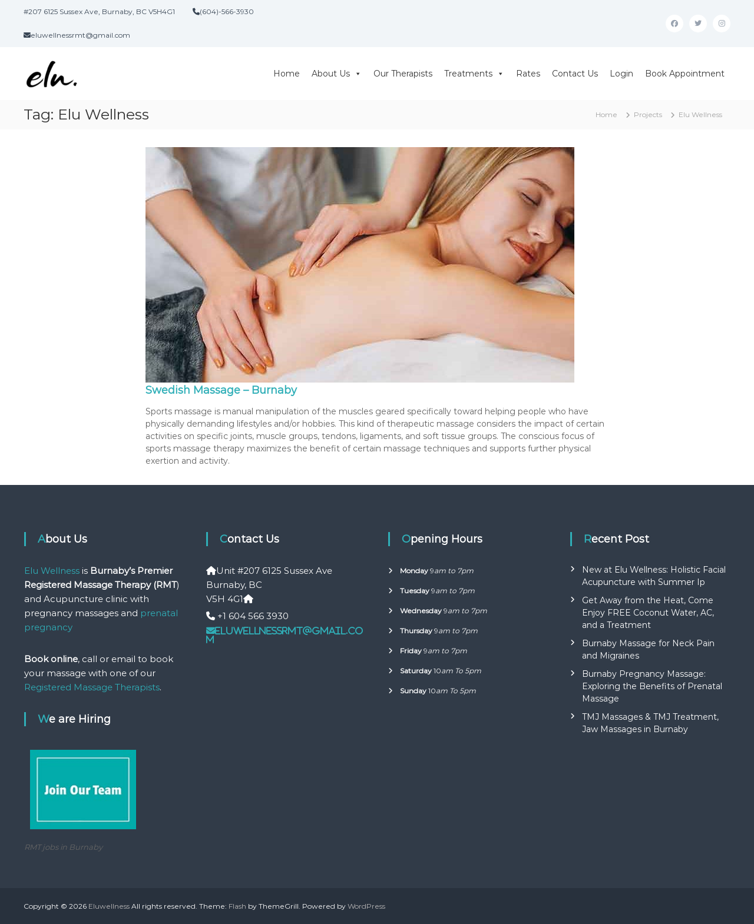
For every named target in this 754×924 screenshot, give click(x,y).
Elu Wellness (52, 570)
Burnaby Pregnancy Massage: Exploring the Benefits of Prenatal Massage (652, 686)
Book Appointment (685, 73)
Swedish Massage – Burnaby (221, 390)
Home (286, 73)
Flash (237, 906)
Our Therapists (402, 73)
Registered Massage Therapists (92, 687)
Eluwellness (109, 906)
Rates (528, 73)
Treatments (474, 73)
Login (621, 73)
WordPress (366, 906)
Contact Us (575, 73)
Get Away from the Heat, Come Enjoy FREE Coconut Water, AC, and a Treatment (648, 612)
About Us (337, 73)
